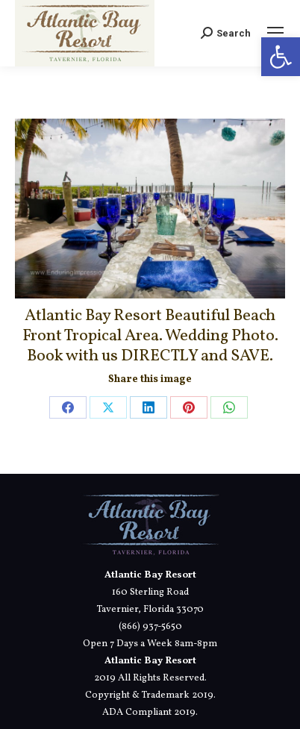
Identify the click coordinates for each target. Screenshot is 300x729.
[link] (280, 56)
